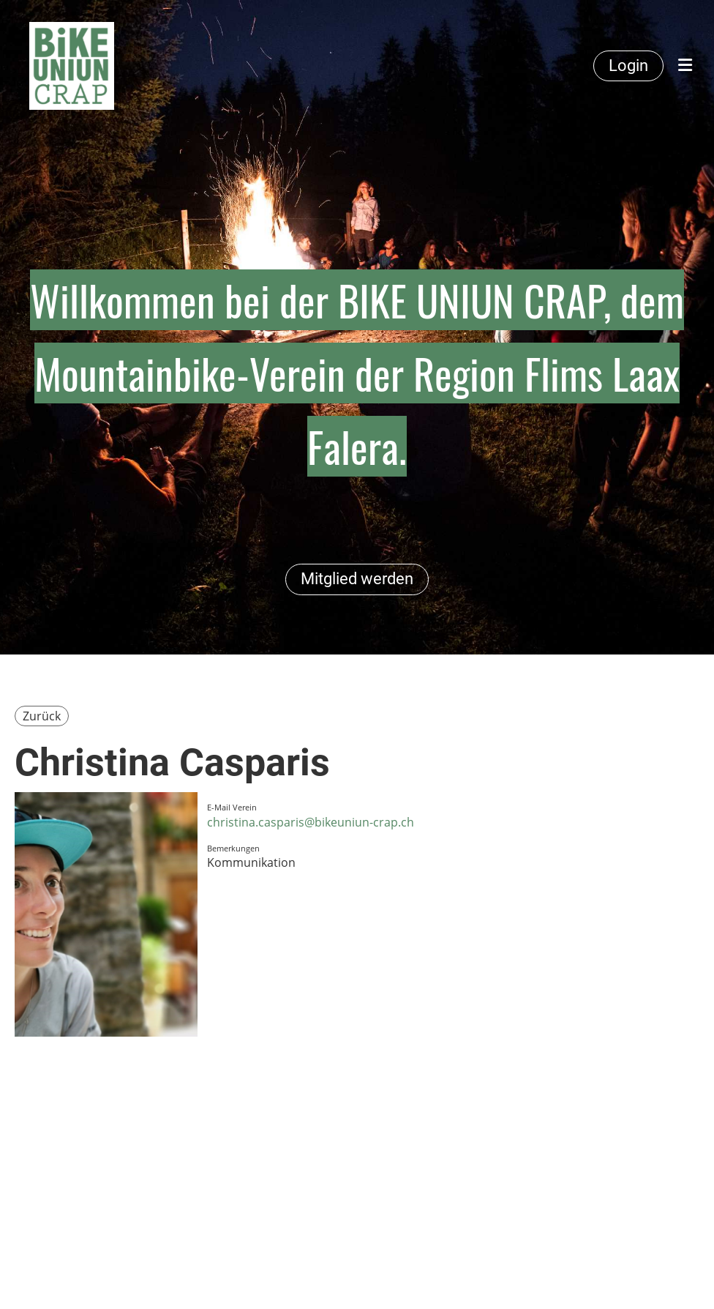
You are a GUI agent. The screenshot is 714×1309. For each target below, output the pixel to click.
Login (628, 65)
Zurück (42, 716)
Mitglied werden (357, 579)
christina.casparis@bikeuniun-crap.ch (310, 822)
